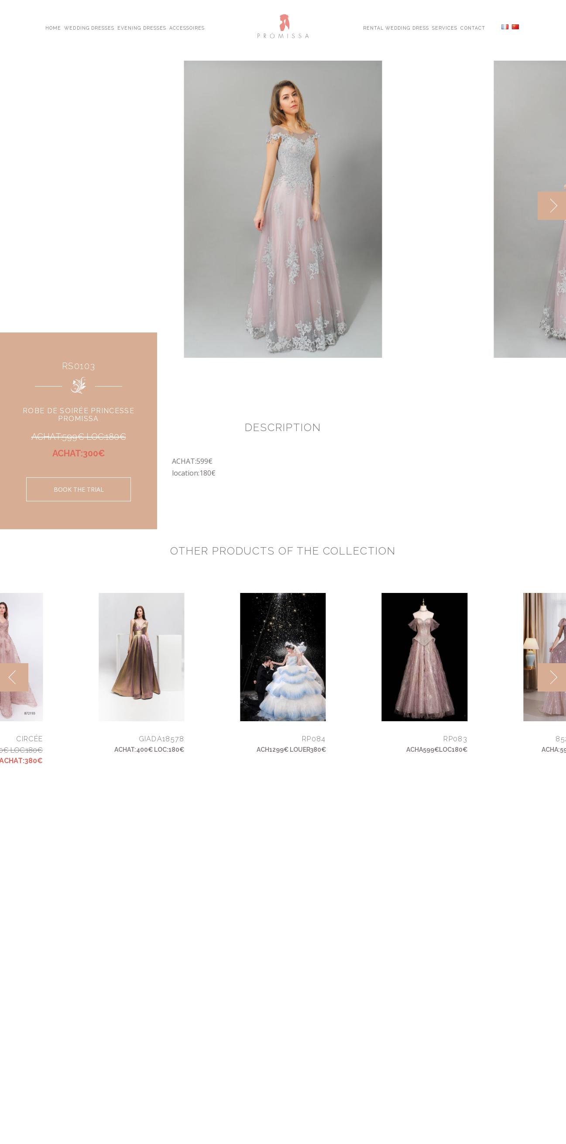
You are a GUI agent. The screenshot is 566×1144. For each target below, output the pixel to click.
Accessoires (187, 27)
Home (53, 27)
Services (444, 27)
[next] (552, 206)
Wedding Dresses (89, 27)
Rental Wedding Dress (396, 27)
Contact (472, 27)
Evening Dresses (141, 27)
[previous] (14, 677)
